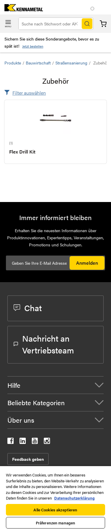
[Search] (87, 23)
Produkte (12, 63)
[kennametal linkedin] (23, 442)
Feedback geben (28, 459)
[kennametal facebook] (10, 442)
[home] (21, 9)
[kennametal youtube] (35, 442)
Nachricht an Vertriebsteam (44, 344)
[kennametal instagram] (47, 442)
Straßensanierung (71, 63)
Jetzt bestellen (32, 46)
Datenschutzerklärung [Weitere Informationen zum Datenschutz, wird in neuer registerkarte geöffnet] (74, 498)
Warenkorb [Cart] (103, 23)
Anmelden (87, 262)
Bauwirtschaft (38, 63)
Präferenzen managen (55, 523)
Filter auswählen (29, 92)
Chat (28, 308)
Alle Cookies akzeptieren (55, 510)
